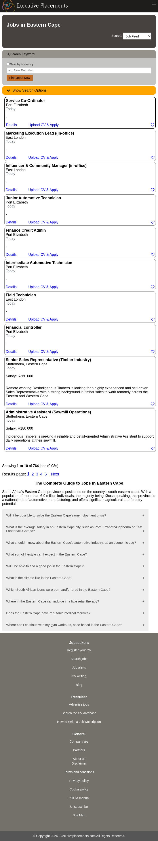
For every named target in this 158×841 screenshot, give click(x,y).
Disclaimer (79, 763)
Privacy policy (79, 780)
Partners (79, 750)
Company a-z (79, 741)
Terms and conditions (79, 772)
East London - (80, 145)
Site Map (79, 815)
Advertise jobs (79, 704)
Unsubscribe (79, 806)
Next (55, 474)
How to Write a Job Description (79, 722)
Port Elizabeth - (80, 112)
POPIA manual (79, 798)
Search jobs (79, 659)
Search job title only (20, 64)
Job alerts (79, 667)
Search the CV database (79, 713)
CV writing (79, 676)
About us (79, 759)
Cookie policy (79, 789)
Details (11, 125)
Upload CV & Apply (44, 125)
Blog (79, 684)
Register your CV (79, 650)
